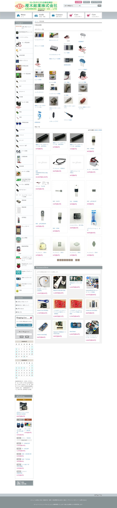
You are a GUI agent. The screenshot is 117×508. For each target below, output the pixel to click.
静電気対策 (39, 117)
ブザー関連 (67, 77)
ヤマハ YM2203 (26, 438)
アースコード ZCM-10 (58, 168)
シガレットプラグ (53, 116)
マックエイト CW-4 (41, 252)
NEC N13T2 (56, 201)
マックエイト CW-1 (75, 252)
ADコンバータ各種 (39, 46)
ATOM (23, 483)
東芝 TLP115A (26, 459)
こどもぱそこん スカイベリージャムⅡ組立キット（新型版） (59, 312)
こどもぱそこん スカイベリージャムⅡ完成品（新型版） (76, 312)
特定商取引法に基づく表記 (59, 500)
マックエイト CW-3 (58, 252)
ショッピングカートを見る (24, 325)
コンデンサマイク (39, 88)
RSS (22, 482)
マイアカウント (96, 2)
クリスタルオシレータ (54, 50)
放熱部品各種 (68, 62)
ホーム (23, 15)
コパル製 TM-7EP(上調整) (20, 431)
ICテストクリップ (53, 36)
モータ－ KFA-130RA (92, 169)
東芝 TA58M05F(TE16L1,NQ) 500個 (42, 172)
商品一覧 (19, 312)
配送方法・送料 (47, 500)
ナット (83, 89)
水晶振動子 (83, 37)
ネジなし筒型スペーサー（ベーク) (84, 102)
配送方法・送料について (23, 305)
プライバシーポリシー (72, 500)
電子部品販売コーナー (93, 15)
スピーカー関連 (83, 77)
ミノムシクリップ (39, 36)
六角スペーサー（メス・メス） (55, 103)
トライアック (38, 64)
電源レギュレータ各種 (54, 58)
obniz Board (73, 331)
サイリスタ (82, 51)
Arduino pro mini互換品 (91, 310)
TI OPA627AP (26, 443)
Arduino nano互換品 (42, 334)
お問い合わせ (58, 15)
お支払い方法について (22, 301)
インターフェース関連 (54, 89)
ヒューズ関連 (39, 75)
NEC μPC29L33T (91, 201)
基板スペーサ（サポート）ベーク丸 (40, 102)
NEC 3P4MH (90, 148)
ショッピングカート (76, 15)
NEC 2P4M (56, 228)
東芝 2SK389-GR (26, 454)
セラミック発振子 (82, 64)
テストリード (67, 38)
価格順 (96, 130)
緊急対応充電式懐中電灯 (59, 290)
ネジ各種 (67, 90)
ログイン (86, 2)
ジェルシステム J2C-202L (76, 225)
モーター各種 (52, 77)
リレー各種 (68, 49)
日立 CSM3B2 (74, 201)
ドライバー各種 (68, 116)
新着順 (100, 130)
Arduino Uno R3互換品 (42, 310)
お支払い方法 (38, 500)
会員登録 (78, 2)
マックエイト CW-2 (92, 252)
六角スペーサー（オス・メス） (70, 102)
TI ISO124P (25, 448)
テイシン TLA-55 (40, 186)
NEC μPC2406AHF (41, 223)
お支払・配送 (41, 15)
